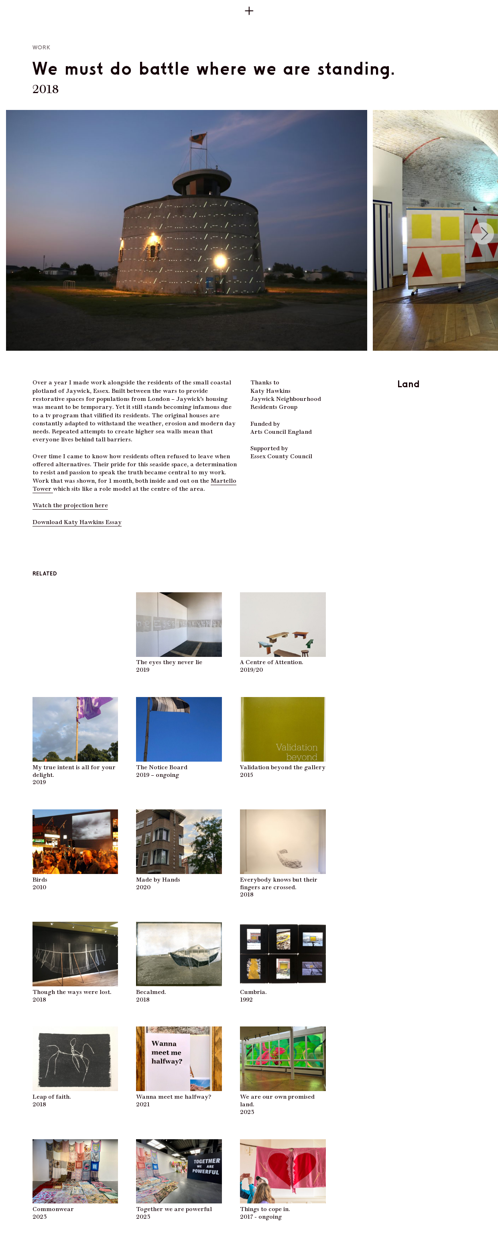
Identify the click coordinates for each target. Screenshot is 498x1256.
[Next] (483, 233)
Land (408, 384)
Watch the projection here (70, 504)
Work (42, 47)
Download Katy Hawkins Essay (77, 521)
